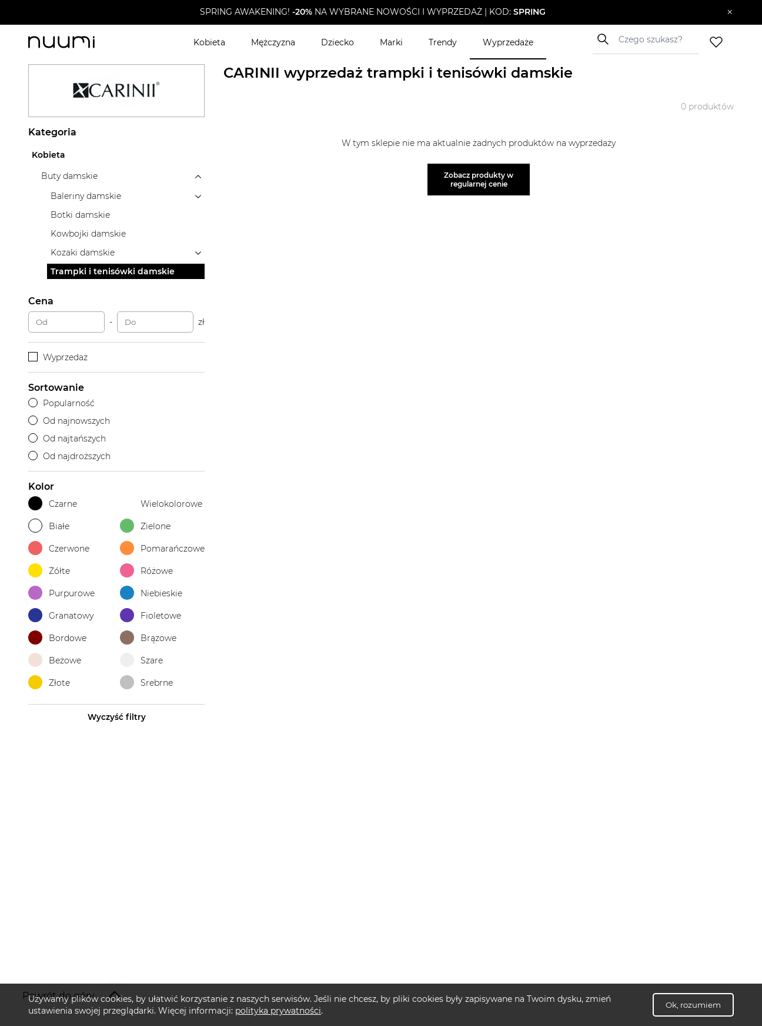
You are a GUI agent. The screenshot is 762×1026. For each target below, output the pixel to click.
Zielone (145, 526)
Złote (49, 682)
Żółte (49, 570)
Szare (141, 660)
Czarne (52, 503)
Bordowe (57, 638)
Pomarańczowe (162, 548)
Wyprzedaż (58, 357)
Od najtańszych (67, 438)
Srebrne (146, 682)
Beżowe (54, 660)
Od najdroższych (69, 456)
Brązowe (148, 638)
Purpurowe (61, 593)
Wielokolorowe (161, 503)
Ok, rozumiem (693, 1005)
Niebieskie (151, 593)
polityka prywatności (278, 1010)
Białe (48, 526)
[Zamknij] (730, 12)
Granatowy (60, 615)
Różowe (146, 570)
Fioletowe (150, 615)
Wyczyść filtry (117, 717)
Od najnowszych (69, 421)
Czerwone (58, 548)
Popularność (61, 403)
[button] (372, 12)
